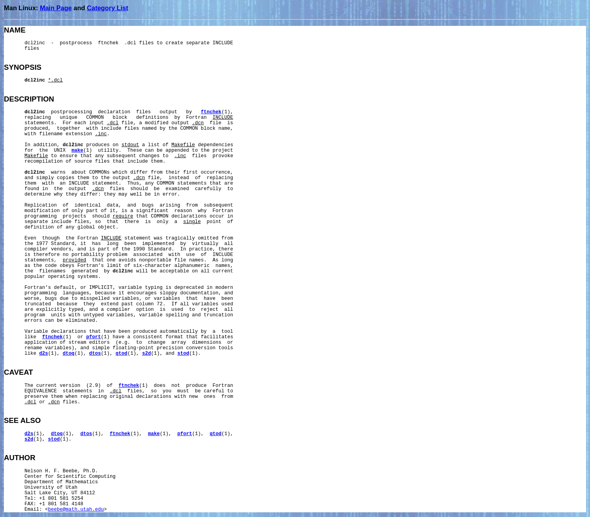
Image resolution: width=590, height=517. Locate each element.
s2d (146, 353)
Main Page (56, 7)
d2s (43, 353)
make (77, 150)
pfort (93, 337)
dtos (95, 353)
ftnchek (211, 112)
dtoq (68, 353)
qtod (121, 353)
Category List (107, 7)
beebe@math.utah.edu (76, 509)
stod (183, 353)
